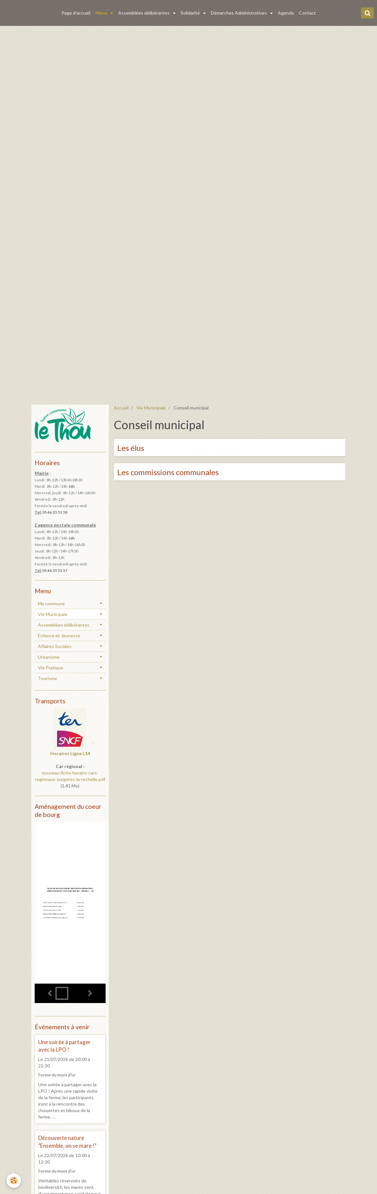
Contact (307, 13)
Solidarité (191, 13)
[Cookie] (13, 1180)
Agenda (286, 13)
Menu (102, 13)
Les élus (130, 447)
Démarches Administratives (239, 13)
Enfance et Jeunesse (59, 635)
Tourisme (47, 678)
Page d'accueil (76, 13)
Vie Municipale (151, 407)
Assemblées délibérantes (144, 13)
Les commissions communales (168, 472)
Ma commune (51, 603)
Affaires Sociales (55, 646)
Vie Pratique (50, 667)
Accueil (121, 407)
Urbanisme (49, 657)
